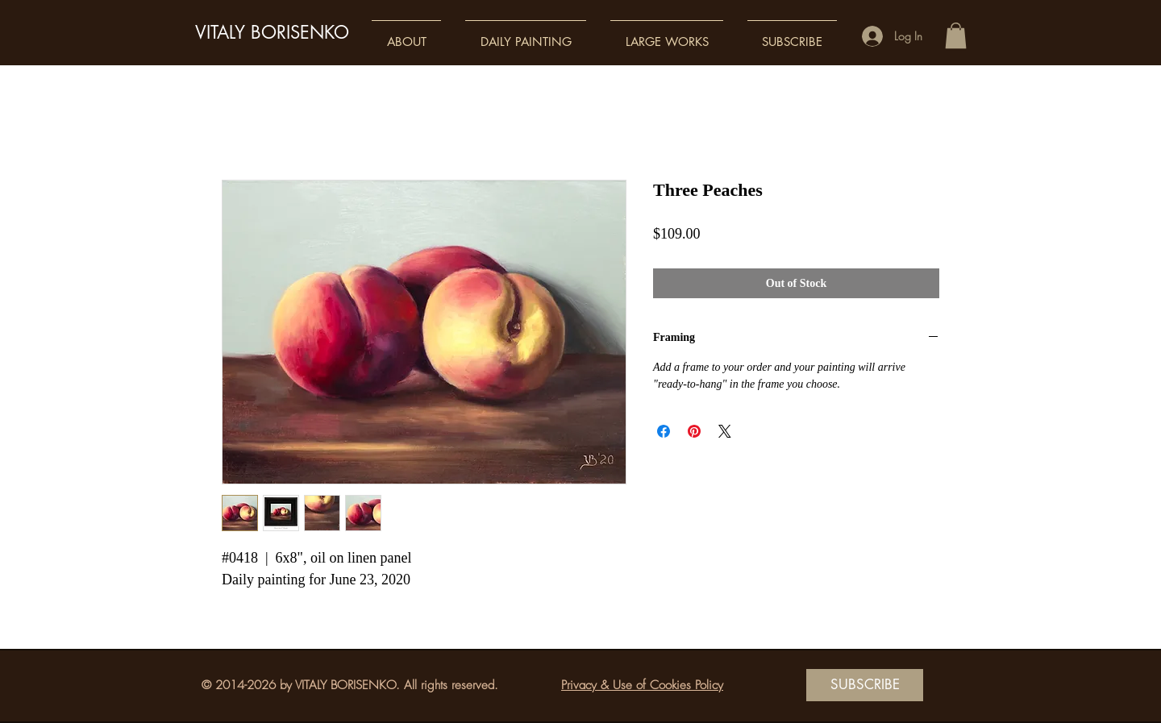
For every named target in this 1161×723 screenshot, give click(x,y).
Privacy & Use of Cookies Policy (642, 685)
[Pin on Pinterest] (694, 431)
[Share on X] (724, 431)
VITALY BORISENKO (272, 32)
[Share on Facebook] (663, 431)
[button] (406, 34)
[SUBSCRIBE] (864, 685)
